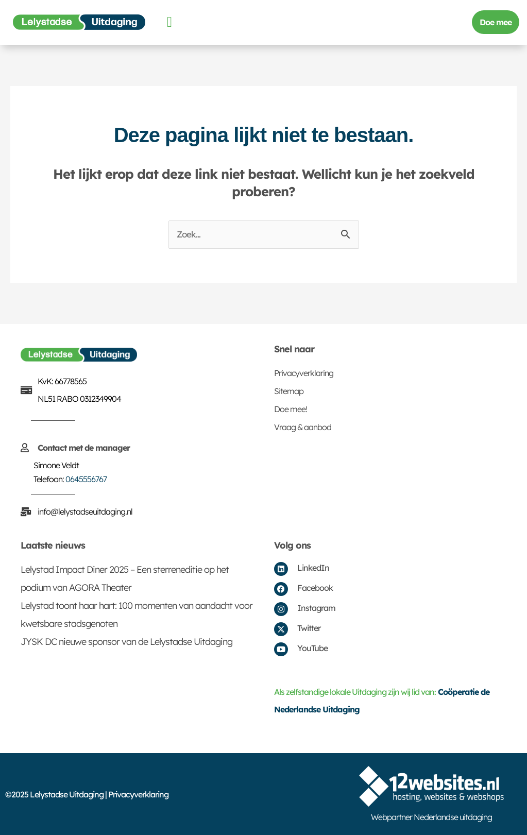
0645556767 (86, 479)
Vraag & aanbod (302, 427)
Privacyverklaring (303, 373)
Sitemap (288, 391)
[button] (169, 22)
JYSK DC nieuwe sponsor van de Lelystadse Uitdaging (126, 641)
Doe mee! (290, 409)
